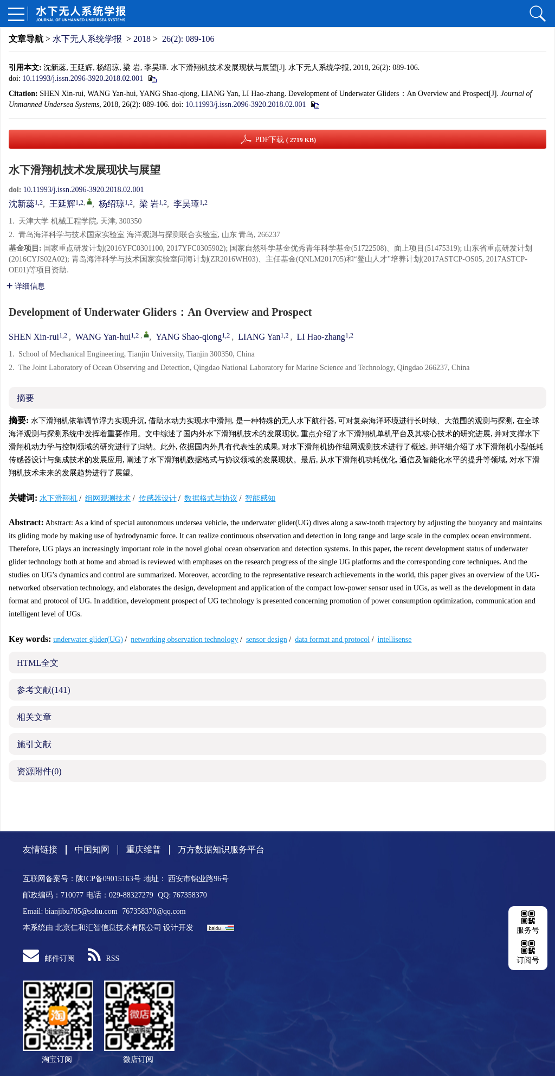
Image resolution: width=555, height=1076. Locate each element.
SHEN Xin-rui (34, 336)
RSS (104, 958)
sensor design (266, 639)
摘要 (25, 398)
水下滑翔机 (59, 498)
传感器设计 (158, 498)
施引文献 (34, 744)
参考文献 (43, 690)
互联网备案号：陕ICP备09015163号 (82, 879)
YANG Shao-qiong (189, 336)
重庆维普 (143, 849)
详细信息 (26, 286)
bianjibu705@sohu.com (82, 911)
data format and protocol (332, 639)
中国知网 (92, 849)
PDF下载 (285, 140)
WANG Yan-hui (103, 336)
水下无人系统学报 (87, 38)
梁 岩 (149, 203)
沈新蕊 (22, 203)
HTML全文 (38, 662)
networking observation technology (184, 639)
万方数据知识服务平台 (221, 849)
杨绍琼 (112, 203)
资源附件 (39, 771)
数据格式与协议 (210, 498)
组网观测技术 (108, 498)
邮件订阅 (49, 958)
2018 (142, 38)
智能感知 (260, 498)
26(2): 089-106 (188, 38)
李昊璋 (186, 203)
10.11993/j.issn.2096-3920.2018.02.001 (82, 78)
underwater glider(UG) (88, 639)
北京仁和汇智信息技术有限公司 (108, 928)
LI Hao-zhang (321, 336)
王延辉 (62, 203)
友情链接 (40, 849)
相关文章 (34, 717)
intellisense (395, 639)
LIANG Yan (259, 336)
